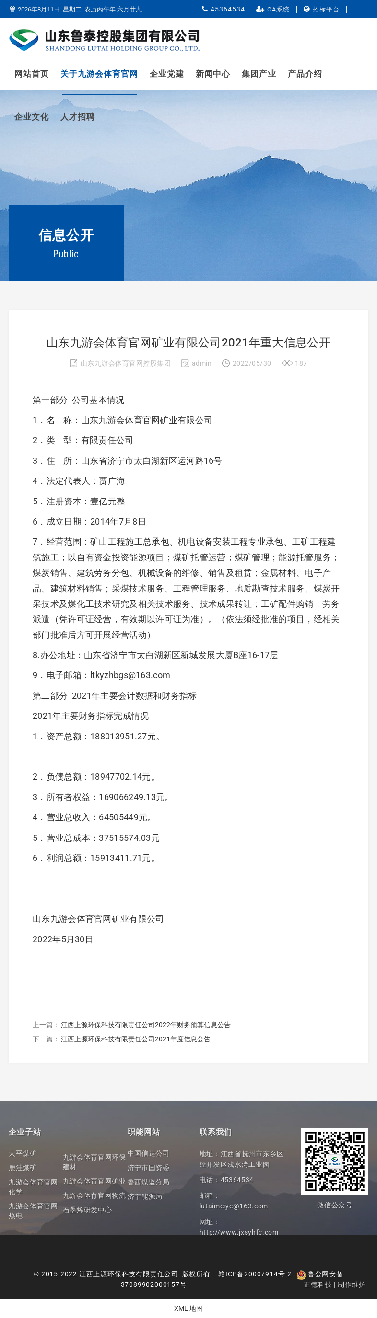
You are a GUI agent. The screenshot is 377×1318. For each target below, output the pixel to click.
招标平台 (326, 9)
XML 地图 (188, 1308)
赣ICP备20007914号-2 (255, 1274)
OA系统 (278, 9)
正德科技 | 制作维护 (335, 1284)
